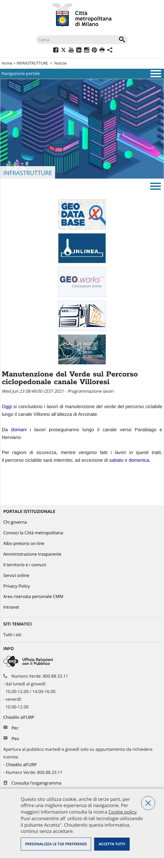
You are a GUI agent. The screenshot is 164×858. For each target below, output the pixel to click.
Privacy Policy (16, 586)
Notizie (60, 63)
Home (6, 63)
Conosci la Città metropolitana (33, 533)
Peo (15, 739)
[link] (7, 406)
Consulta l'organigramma (37, 783)
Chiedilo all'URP (19, 717)
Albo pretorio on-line (23, 543)
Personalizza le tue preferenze (56, 843)
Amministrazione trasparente (32, 554)
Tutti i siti (12, 635)
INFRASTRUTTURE (32, 63)
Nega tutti (148, 803)
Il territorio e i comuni (24, 565)
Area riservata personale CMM (33, 596)
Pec (15, 728)
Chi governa (15, 522)
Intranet (11, 607)
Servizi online (16, 575)
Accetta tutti (112, 843)
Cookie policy (122, 812)
